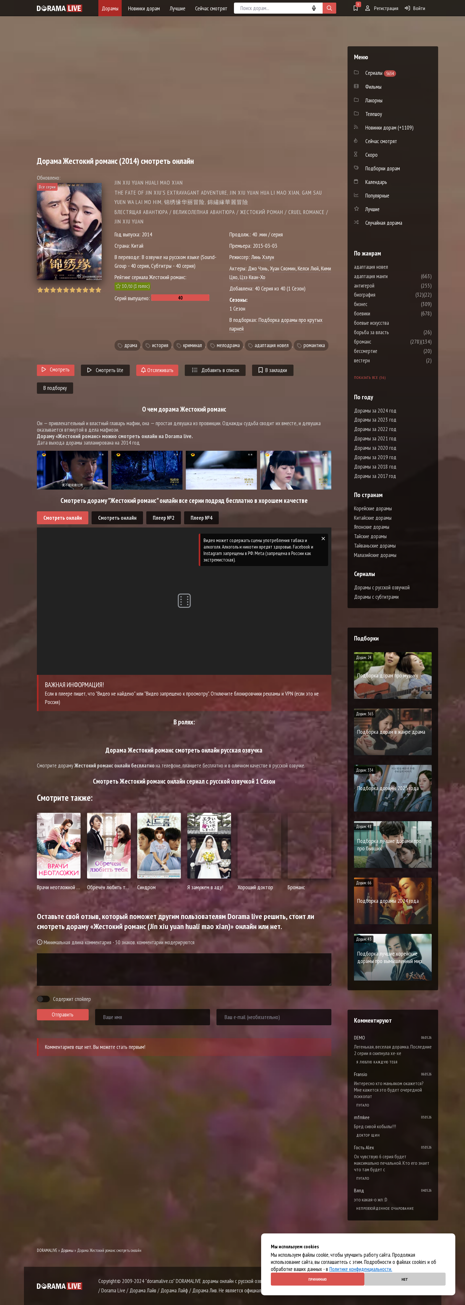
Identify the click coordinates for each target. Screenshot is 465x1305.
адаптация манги (390, 276)
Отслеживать (157, 370)
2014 (147, 234)
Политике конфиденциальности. (360, 1269)
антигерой (383, 285)
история (160, 345)
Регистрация (381, 8)
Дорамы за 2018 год (375, 466)
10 (98, 290)
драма (130, 345)
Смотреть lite (105, 370)
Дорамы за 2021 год (375, 438)
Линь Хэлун (262, 257)
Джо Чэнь (258, 268)
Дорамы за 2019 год (375, 457)
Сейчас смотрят (211, 8)
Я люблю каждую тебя (377, 1062)
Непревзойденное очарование (385, 1208)
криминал (192, 345)
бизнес (380, 304)
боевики (381, 313)
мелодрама (228, 345)
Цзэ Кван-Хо (252, 277)
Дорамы (110, 8)
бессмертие (385, 351)
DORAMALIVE (47, 1250)
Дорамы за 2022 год (375, 429)
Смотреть (56, 369)
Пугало (362, 1105)
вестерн (381, 360)
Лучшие (177, 8)
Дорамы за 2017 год (375, 476)
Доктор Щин (368, 1135)
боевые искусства (391, 322)
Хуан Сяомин (282, 268)
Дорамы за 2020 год (375, 447)
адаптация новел (272, 345)
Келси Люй (308, 268)
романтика (314, 345)
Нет (405, 1279)
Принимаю (317, 1279)
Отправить (62, 1014)
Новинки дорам (144, 8)
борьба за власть (391, 332)
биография (384, 294)
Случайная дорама (383, 222)
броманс (382, 341)
